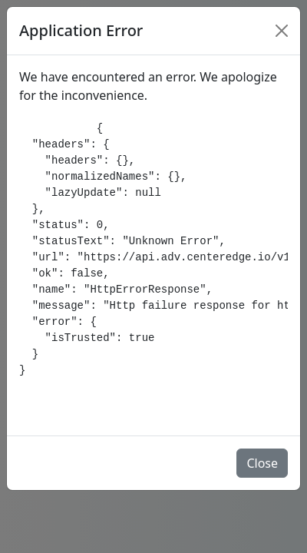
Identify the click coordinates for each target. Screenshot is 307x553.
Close (262, 463)
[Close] (281, 30)
